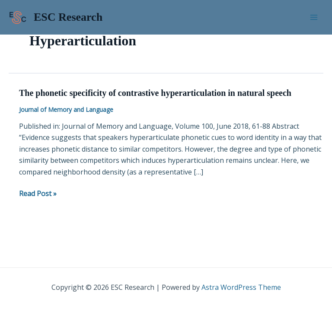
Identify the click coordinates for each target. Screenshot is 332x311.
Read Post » (38, 193)
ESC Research (68, 17)
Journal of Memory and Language (66, 109)
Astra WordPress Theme (241, 287)
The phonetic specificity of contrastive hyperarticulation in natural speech (155, 93)
